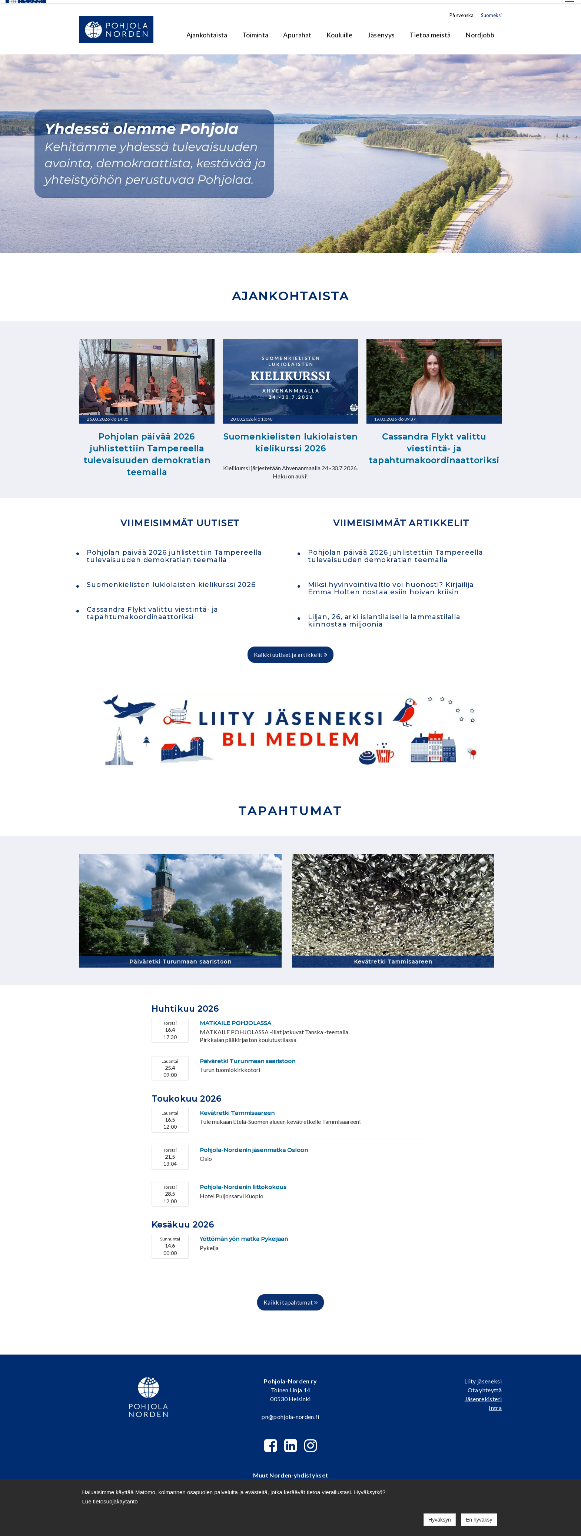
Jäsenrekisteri (483, 1395)
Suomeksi (491, 12)
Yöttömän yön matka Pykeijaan (244, 1235)
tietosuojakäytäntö (115, 1501)
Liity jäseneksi (483, 1377)
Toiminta (255, 31)
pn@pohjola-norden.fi (290, 1413)
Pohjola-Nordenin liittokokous (243, 1183)
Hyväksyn (439, 1520)
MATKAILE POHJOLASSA (235, 1019)
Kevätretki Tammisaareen (393, 958)
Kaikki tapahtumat (290, 1298)
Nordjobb (479, 31)
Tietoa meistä (430, 31)
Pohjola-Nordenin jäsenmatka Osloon (254, 1146)
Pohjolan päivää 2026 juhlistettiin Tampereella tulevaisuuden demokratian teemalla (146, 451)
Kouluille (339, 31)
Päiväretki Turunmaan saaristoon (180, 958)
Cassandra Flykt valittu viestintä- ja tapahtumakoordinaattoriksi (434, 445)
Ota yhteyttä (485, 1386)
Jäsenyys (381, 31)
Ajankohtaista (207, 31)
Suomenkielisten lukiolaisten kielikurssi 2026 (290, 439)
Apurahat (297, 31)
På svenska (461, 12)
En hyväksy (479, 1520)
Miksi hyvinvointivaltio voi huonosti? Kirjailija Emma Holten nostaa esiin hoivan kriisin (391, 585)
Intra (495, 1404)
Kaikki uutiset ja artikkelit (291, 651)
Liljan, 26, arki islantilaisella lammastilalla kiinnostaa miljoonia (384, 617)
